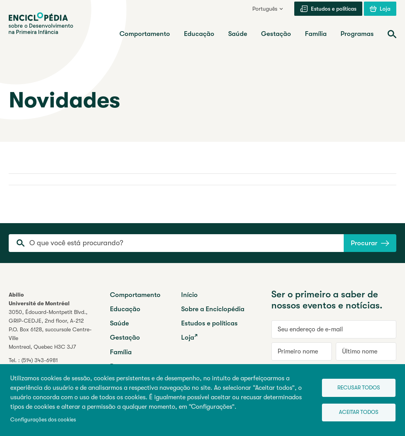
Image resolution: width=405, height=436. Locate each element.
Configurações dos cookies (43, 420)
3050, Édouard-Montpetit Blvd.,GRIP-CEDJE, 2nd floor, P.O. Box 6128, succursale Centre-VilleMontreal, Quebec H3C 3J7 (50, 329)
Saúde (119, 323)
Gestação (125, 337)
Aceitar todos (356, 412)
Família (121, 352)
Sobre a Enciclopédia (212, 309)
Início (189, 295)
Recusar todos (356, 387)
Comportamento (135, 295)
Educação (125, 309)
